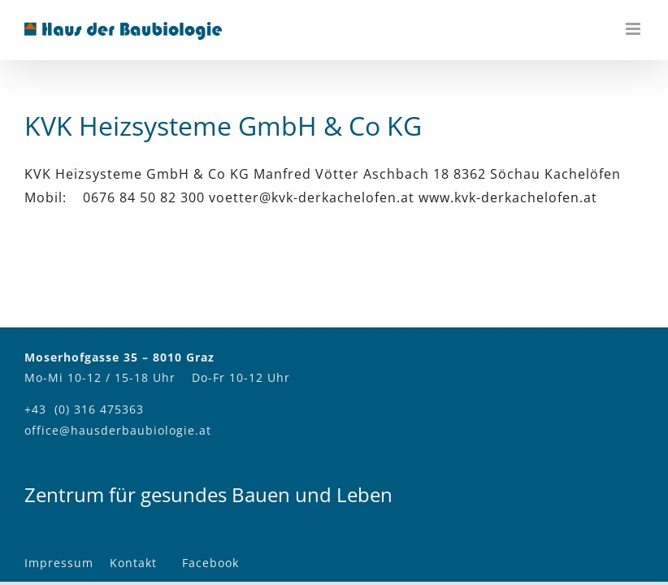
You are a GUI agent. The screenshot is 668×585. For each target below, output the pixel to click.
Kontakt (133, 562)
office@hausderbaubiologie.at (117, 430)
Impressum (58, 562)
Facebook (210, 562)
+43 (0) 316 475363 (84, 409)
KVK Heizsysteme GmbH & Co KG (223, 125)
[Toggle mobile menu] (635, 28)
